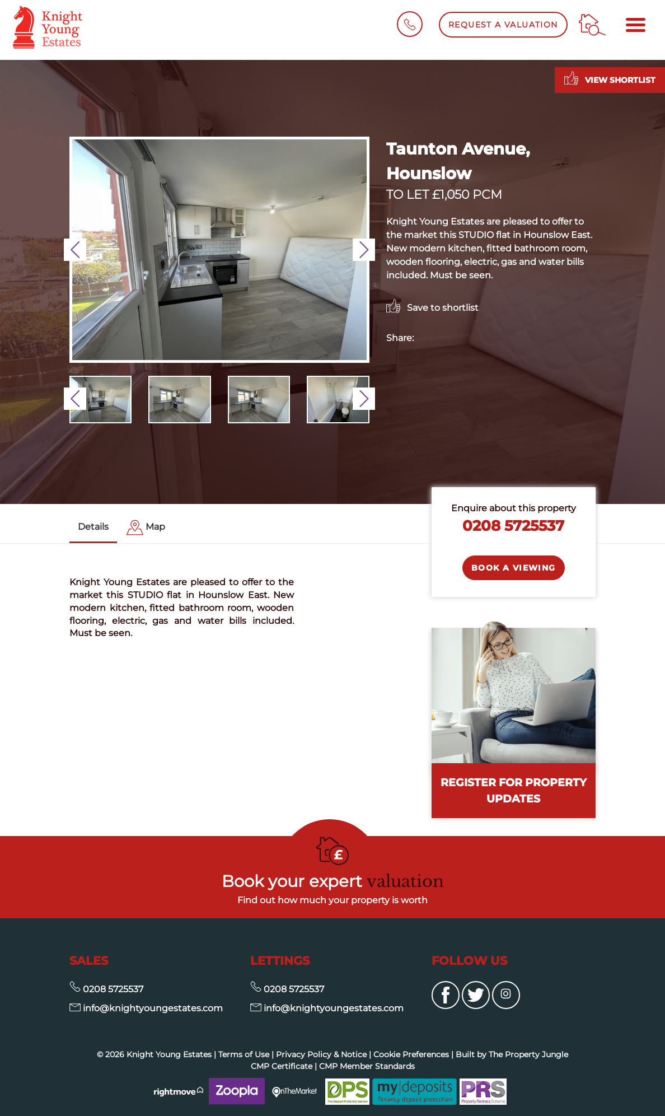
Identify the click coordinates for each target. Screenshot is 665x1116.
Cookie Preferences (411, 1054)
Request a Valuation (503, 25)
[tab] (146, 527)
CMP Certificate (281, 1066)
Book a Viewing (513, 568)
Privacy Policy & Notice (321, 1054)
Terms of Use (243, 1054)
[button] (75, 250)
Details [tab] (93, 526)
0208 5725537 (513, 525)
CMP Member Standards (367, 1066)
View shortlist (609, 78)
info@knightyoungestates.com (146, 1008)
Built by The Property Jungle (512, 1054)
